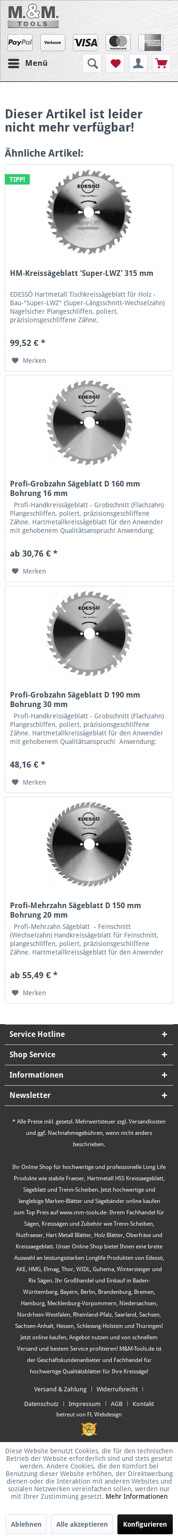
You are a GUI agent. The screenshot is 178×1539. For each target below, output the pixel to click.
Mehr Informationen (137, 1496)
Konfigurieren (145, 1524)
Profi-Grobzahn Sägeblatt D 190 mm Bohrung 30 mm (75, 699)
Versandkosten (147, 1121)
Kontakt (143, 1403)
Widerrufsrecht (117, 1389)
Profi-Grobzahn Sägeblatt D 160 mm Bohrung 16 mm (75, 488)
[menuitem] (93, 63)
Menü (28, 62)
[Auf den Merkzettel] (29, 360)
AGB (117, 1403)
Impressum (85, 1403)
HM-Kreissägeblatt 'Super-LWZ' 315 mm (81, 273)
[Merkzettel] (115, 63)
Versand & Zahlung (60, 1389)
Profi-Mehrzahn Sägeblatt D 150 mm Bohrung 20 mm (75, 910)
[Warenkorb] (161, 63)
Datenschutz (41, 1403)
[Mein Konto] (138, 63)
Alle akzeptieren (82, 1524)
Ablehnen (26, 1524)
